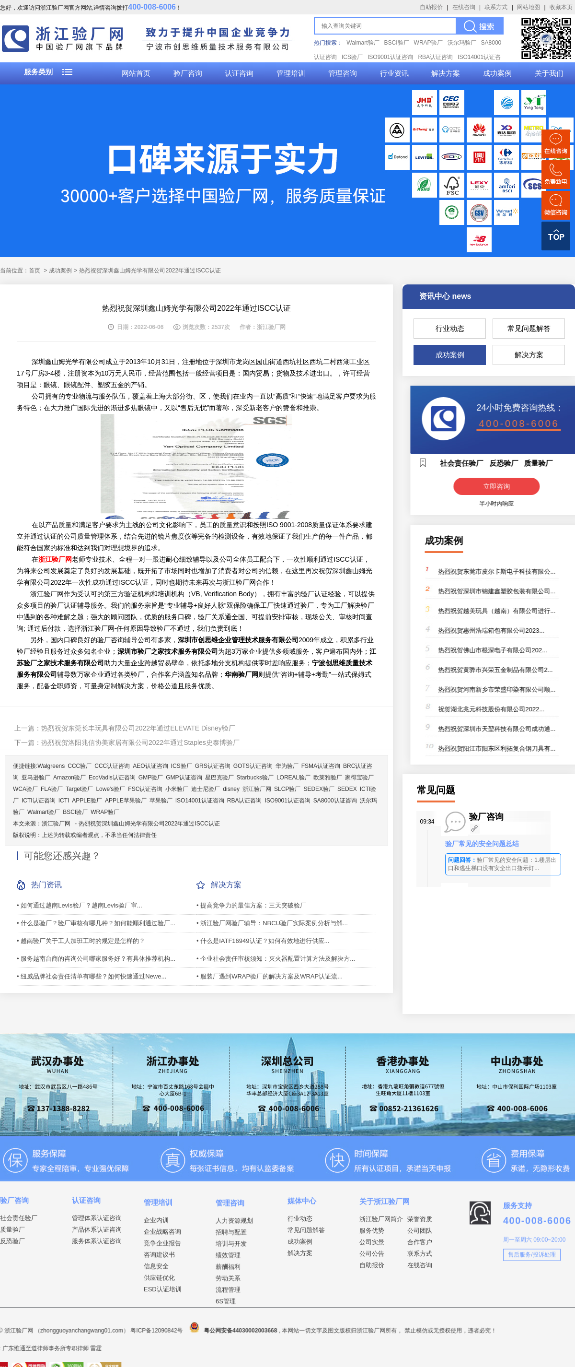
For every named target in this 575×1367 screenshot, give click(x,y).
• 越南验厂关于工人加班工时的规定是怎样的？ (81, 940)
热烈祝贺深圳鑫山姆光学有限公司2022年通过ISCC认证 (149, 823)
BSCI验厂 (396, 42)
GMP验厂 (150, 777)
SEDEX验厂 (318, 789)
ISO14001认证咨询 (199, 800)
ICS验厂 (352, 57)
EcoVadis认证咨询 (112, 777)
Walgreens (51, 766)
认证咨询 (239, 73)
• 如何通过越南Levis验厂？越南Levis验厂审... (79, 905)
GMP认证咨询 (184, 777)
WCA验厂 (25, 789)
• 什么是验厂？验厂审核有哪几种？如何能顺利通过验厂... (96, 923)
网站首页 (136, 73)
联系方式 (495, 7)
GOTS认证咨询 (253, 766)
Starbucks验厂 (255, 777)
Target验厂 (79, 789)
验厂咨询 (187, 73)
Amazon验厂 (69, 777)
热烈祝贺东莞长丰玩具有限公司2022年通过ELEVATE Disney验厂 (138, 728)
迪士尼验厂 (205, 789)
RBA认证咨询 (435, 57)
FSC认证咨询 (145, 789)
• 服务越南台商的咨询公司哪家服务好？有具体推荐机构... (96, 958)
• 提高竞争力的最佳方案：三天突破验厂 (251, 905)
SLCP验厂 (287, 789)
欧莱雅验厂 (327, 777)
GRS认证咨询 (212, 766)
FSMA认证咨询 (320, 766)
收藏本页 (561, 7)
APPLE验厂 (87, 800)
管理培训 (290, 73)
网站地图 (528, 7)
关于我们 (549, 73)
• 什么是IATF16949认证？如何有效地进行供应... (262, 940)
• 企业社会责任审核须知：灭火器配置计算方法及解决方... (275, 958)
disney (231, 789)
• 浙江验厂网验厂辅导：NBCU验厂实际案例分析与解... (272, 923)
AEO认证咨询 (150, 766)
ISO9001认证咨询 (390, 57)
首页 (34, 270)
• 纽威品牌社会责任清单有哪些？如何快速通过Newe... (91, 976)
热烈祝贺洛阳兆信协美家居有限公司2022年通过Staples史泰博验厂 (140, 742)
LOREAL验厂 (293, 777)
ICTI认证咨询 (39, 800)
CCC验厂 (80, 766)
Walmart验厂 (362, 42)
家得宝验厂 (359, 777)
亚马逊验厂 (36, 777)
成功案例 (497, 73)
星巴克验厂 (219, 777)
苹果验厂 (161, 800)
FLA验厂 (52, 789)
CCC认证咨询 (112, 766)
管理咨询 (342, 73)
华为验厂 (287, 766)
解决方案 (445, 73)
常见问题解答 (529, 328)
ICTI (63, 800)
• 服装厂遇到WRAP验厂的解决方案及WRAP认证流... (269, 976)
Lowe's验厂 (110, 789)
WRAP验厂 (428, 42)
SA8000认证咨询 (335, 800)
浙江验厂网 (256, 789)
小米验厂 (176, 789)
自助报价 (431, 7)
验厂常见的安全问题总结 (482, 844)
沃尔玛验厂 (462, 42)
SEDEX (347, 789)
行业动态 (450, 328)
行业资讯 (394, 73)
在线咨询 (463, 7)
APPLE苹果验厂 (126, 800)
